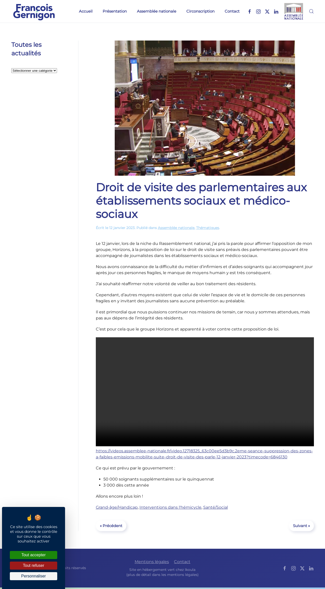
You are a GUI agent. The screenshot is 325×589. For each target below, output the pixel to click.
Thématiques (207, 228)
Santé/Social (215, 507)
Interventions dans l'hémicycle (170, 507)
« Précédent (111, 525)
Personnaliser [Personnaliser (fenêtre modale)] (33, 576)
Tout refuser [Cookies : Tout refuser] (33, 565)
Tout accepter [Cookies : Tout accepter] (33, 555)
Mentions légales (152, 562)
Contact (232, 11)
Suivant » (301, 525)
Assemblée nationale (156, 11)
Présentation (115, 11)
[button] (311, 11)
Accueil (86, 11)
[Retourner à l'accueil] (34, 11)
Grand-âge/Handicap (117, 507)
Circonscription (200, 11)
